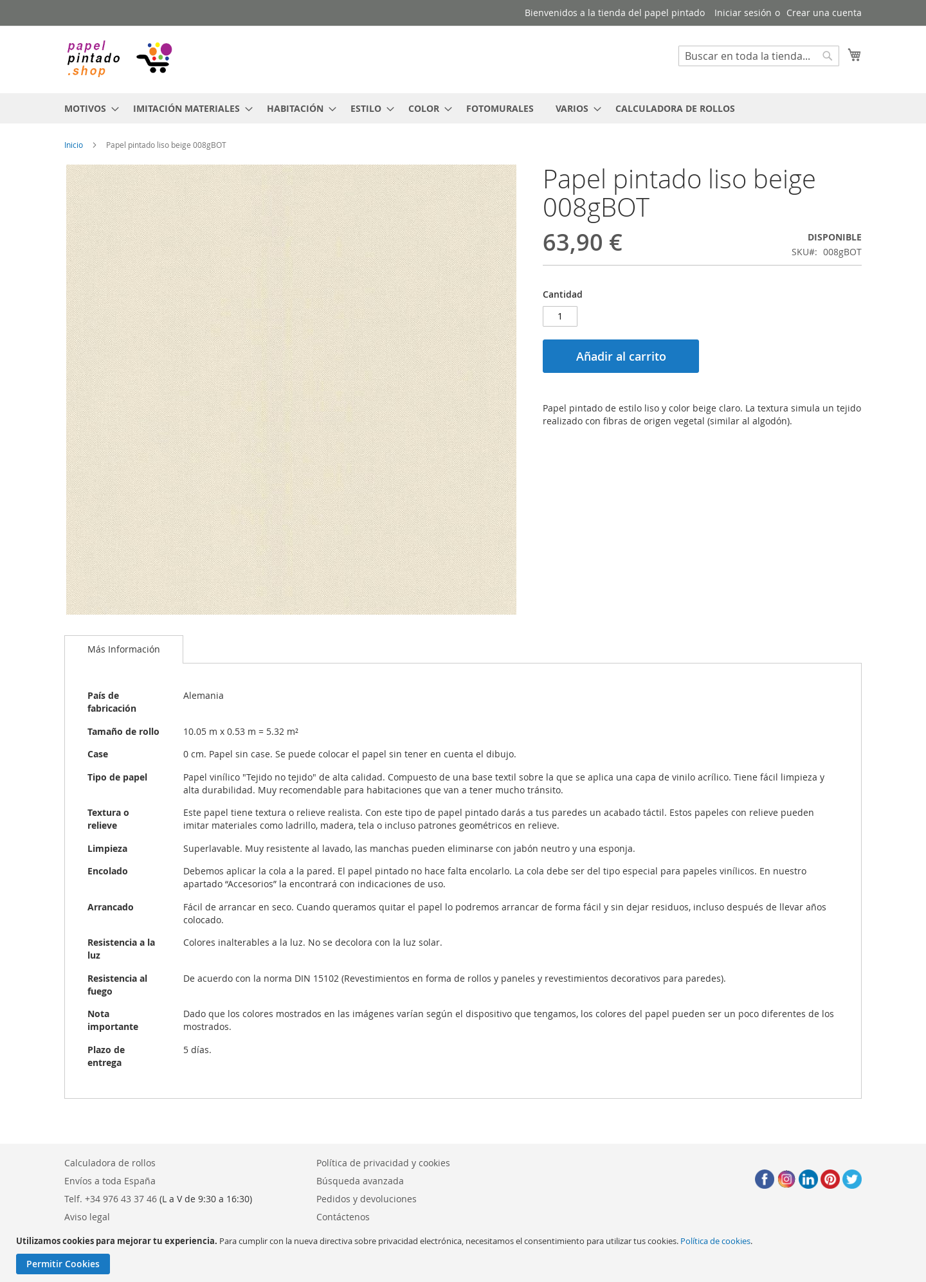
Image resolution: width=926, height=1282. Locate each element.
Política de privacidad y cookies (383, 1163)
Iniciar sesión (743, 12)
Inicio (73, 145)
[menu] (463, 108)
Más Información (123, 649)
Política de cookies (715, 1241)
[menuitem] (88, 108)
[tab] (123, 649)
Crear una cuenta (824, 12)
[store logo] (119, 59)
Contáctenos (343, 1217)
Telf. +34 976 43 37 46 (110, 1199)
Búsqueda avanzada (360, 1181)
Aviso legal (87, 1217)
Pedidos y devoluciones (366, 1199)
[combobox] (758, 56)
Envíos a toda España (110, 1181)
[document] (464, 1254)
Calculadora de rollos (110, 1163)
